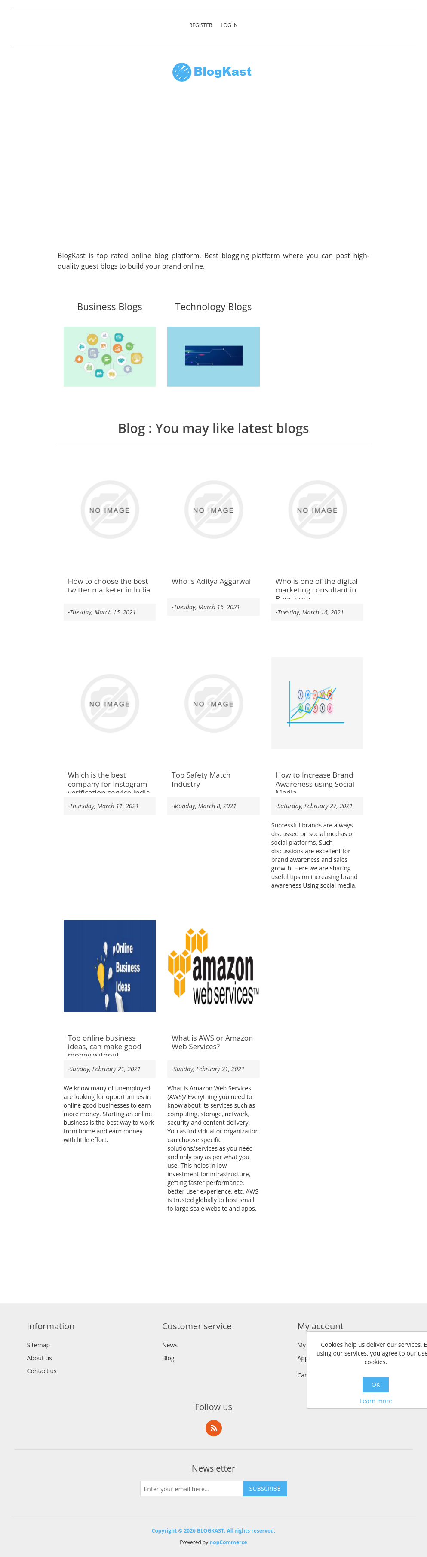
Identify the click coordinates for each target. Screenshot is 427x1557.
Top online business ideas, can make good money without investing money (104, 1051)
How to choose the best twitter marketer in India (109, 586)
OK (376, 1384)
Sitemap (38, 1345)
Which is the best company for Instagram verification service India (109, 784)
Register (200, 25)
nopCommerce (228, 1542)
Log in (229, 25)
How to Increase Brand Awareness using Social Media (315, 784)
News (170, 1345)
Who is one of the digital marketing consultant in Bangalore (317, 590)
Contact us (42, 1371)
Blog (131, 428)
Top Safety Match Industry (201, 779)
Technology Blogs (213, 307)
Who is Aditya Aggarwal (211, 581)
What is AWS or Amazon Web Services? (212, 1042)
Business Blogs (109, 307)
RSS (214, 1428)
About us (39, 1358)
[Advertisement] (213, 171)
